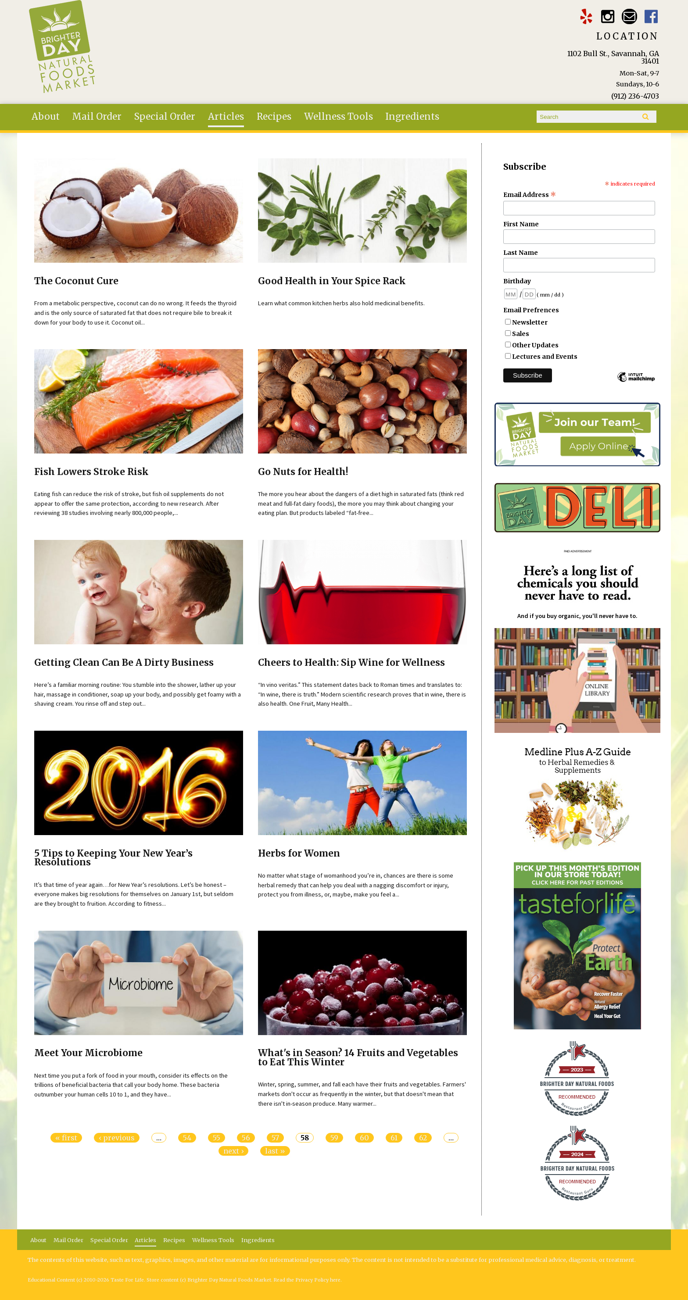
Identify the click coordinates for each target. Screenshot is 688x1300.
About (46, 116)
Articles (226, 116)
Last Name (520, 253)
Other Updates (535, 345)
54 (187, 1137)
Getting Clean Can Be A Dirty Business (124, 662)
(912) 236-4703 (635, 96)
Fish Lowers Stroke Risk (91, 472)
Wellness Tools (338, 116)
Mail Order (97, 116)
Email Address (529, 195)
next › (233, 1150)
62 (423, 1137)
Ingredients (412, 116)
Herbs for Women (299, 853)
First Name (521, 224)
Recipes (274, 116)
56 (246, 1137)
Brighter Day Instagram (608, 16)
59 (334, 1137)
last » (275, 1150)
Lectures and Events (544, 357)
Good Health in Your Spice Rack (332, 281)
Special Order (164, 116)
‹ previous (117, 1137)
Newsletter (530, 322)
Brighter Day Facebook (651, 16)
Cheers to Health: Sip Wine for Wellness (351, 662)
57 (275, 1137)
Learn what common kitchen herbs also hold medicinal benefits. (341, 303)
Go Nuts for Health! (303, 472)
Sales (520, 334)
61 (394, 1137)
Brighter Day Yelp (586, 16)
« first (66, 1137)
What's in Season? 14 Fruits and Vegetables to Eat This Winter (358, 1057)
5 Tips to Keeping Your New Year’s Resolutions (113, 858)
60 (364, 1137)
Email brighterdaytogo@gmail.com (629, 16)
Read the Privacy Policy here (307, 1280)
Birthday (517, 281)
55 (216, 1137)
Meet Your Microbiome (88, 1053)
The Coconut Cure (76, 281)
